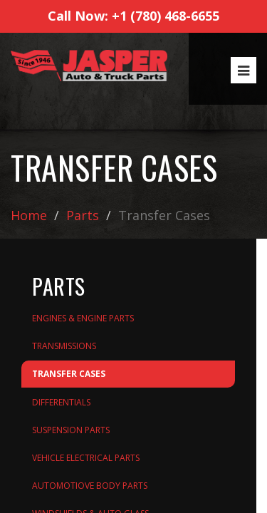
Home (29, 215)
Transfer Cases (68, 374)
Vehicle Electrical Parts (86, 458)
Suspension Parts (71, 430)
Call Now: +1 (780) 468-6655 (133, 15)
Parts (82, 215)
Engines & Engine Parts (83, 318)
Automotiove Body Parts (89, 486)
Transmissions (64, 346)
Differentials (61, 402)
